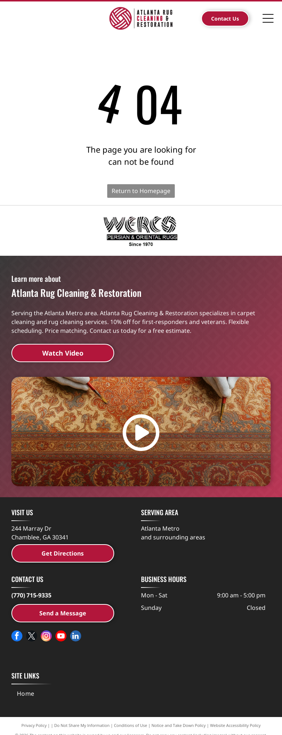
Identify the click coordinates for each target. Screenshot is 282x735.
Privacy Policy (34, 725)
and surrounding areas (173, 537)
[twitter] (31, 636)
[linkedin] (75, 636)
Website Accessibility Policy (235, 725)
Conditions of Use (130, 725)
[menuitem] (25, 693)
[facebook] (16, 636)
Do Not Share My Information (82, 725)
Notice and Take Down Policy (179, 725)
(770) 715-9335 (31, 595)
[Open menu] (268, 18)
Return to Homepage (141, 191)
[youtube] (60, 636)
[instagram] (46, 636)
